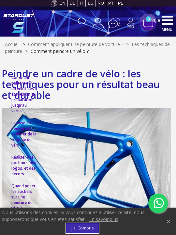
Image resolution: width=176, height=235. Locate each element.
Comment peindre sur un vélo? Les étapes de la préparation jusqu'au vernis (22, 94)
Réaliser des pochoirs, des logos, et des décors (23, 165)
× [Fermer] (168, 221)
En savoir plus (103, 219)
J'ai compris (82, 228)
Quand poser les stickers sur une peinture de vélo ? (23, 197)
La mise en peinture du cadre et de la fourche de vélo (24, 134)
